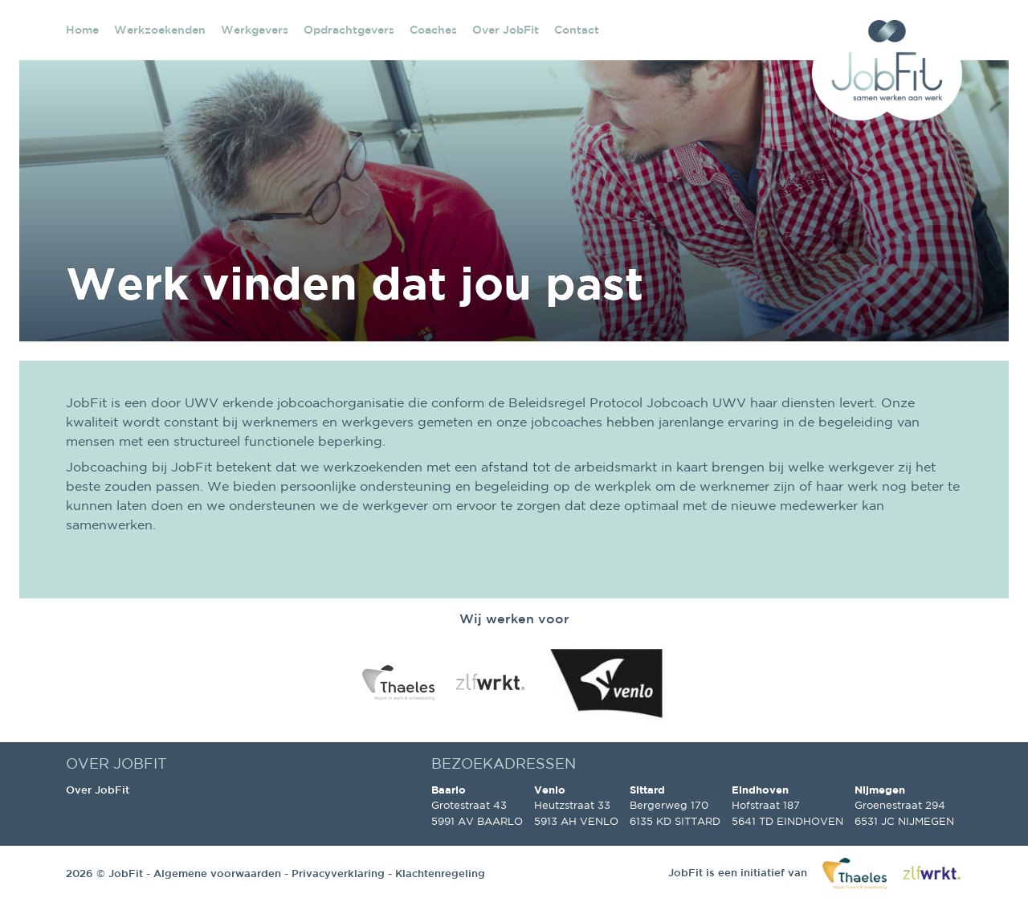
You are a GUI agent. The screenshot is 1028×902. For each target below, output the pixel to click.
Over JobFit (505, 29)
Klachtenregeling (440, 873)
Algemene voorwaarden (217, 873)
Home (82, 29)
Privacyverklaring (338, 873)
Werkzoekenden (160, 29)
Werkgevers (254, 29)
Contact (576, 29)
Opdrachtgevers (349, 29)
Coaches (433, 29)
